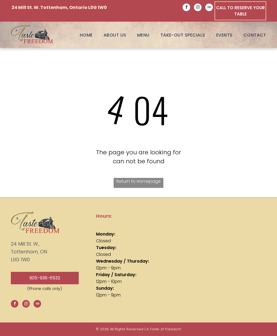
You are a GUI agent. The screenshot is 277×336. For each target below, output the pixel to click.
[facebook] (186, 8)
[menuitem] (81, 35)
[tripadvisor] (209, 8)
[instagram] (198, 8)
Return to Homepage (138, 181)
